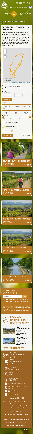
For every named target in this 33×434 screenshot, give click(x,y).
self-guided (8, 95)
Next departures (15, 88)
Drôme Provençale (11, 403)
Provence (13, 407)
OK (25, 296)
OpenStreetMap (16, 82)
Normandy (15, 405)
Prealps (28, 405)
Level (3, 108)
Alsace (4, 401)
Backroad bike (21, 301)
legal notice (10, 422)
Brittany (20, 401)
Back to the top (28, 429)
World (11, 86)
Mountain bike (12, 300)
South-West (21, 407)
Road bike (25, 300)
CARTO (28, 82)
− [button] (5, 53)
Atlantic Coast (12, 401)
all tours (7, 99)
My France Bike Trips (18, 7)
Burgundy (26, 401)
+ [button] (5, 50)
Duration (4, 102)
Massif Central (6, 405)
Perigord (22, 405)
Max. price (5, 115)
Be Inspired (7, 135)
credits (19, 422)
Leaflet (10, 82)
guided (18, 95)
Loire (24, 403)
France (17, 86)
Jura (19, 403)
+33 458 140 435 (19, 417)
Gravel (9, 301)
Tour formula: (6, 92)
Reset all (27, 135)
